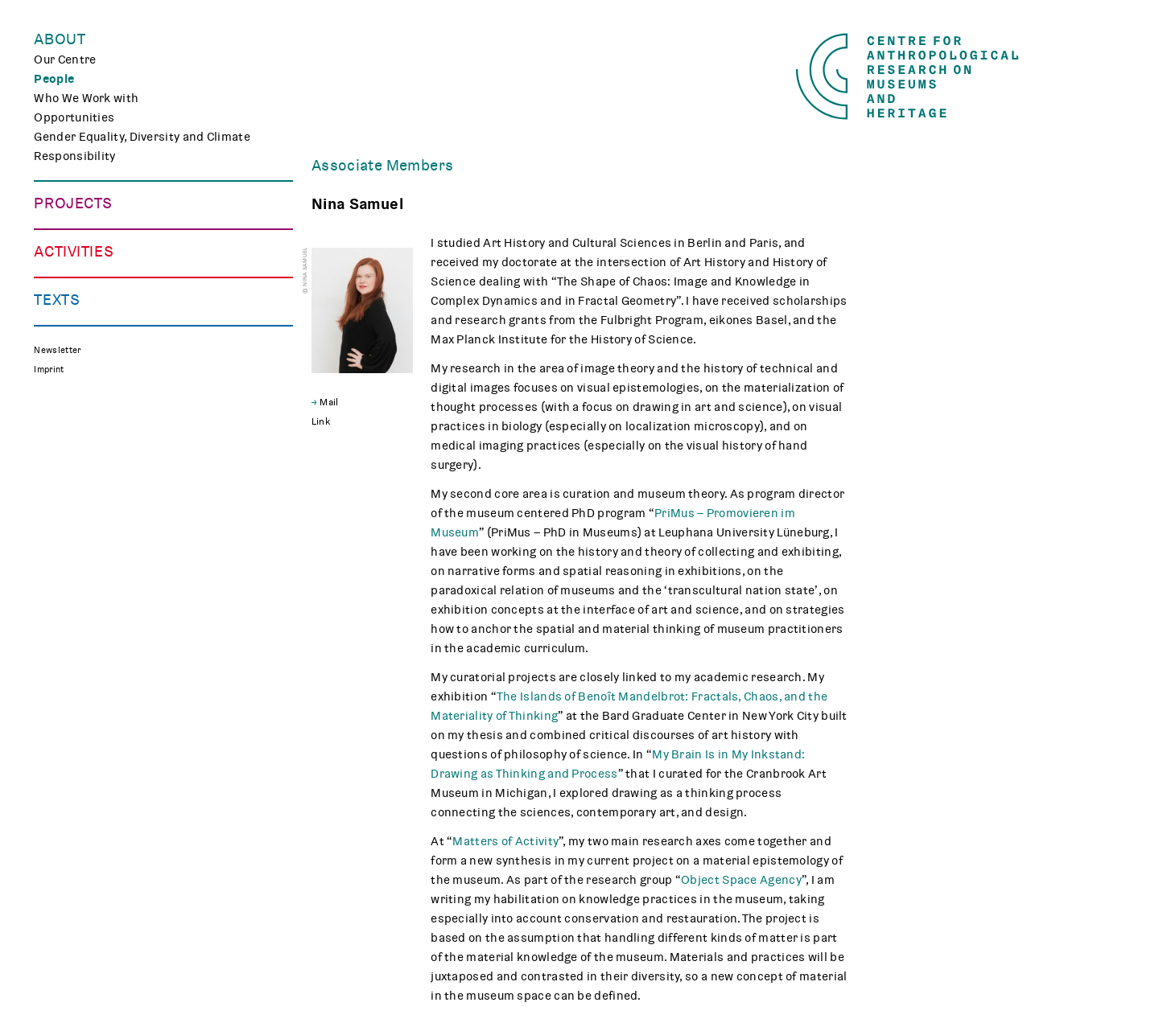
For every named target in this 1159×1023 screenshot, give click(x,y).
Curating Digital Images (100, 262)
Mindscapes (69, 301)
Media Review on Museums (109, 590)
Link (320, 421)
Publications (69, 552)
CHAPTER (60, 281)
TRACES (56, 243)
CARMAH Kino (73, 484)
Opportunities (74, 117)
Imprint (49, 659)
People (54, 79)
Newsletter (57, 640)
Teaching (59, 446)
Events (53, 407)
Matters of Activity (505, 841)
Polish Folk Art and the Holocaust (128, 320)
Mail (329, 402)
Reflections (66, 571)
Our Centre (65, 59)
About (59, 39)
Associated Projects (91, 339)
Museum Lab (69, 465)
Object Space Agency (741, 880)
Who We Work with (86, 98)
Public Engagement (88, 426)
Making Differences (89, 224)
